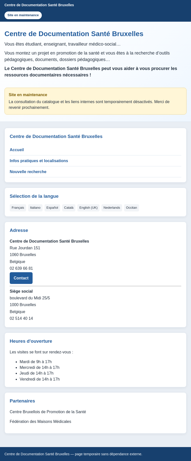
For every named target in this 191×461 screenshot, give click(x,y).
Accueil (17, 150)
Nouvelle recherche (28, 172)
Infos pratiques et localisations (39, 161)
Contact (21, 278)
